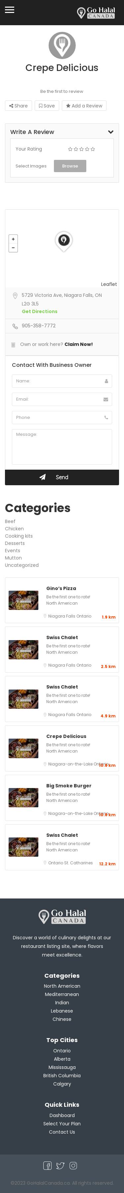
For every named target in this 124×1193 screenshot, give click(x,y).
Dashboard (62, 1115)
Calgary (62, 1084)
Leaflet (109, 284)
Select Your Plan (62, 1123)
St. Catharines (78, 863)
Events (12, 550)
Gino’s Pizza (61, 588)
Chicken (14, 528)
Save (47, 105)
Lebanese (62, 1011)
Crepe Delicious (66, 736)
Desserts (15, 543)
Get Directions (40, 311)
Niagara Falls (62, 616)
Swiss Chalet (62, 637)
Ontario (83, 616)
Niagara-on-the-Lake (71, 764)
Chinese (62, 1019)
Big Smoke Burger (69, 785)
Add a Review (84, 105)
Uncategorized (22, 565)
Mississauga (62, 1067)
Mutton (13, 558)
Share (18, 105)
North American (62, 603)
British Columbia (62, 1075)
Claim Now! (78, 344)
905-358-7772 (39, 325)
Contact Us (62, 1132)
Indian (62, 1002)
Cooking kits (19, 536)
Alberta (62, 1059)
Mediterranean (62, 994)
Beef (10, 521)
